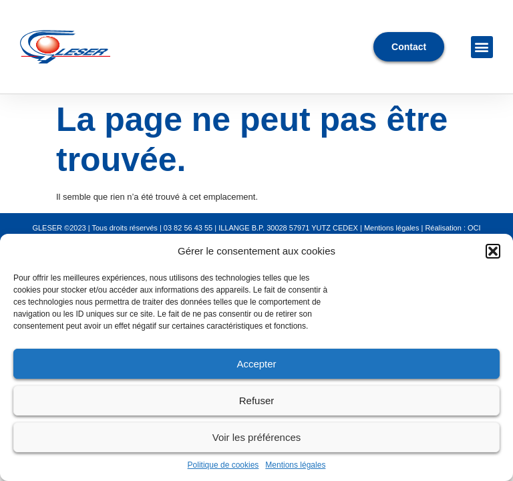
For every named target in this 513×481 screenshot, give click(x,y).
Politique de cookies (223, 465)
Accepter (256, 363)
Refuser (257, 400)
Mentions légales (295, 465)
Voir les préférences (256, 437)
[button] (493, 251)
